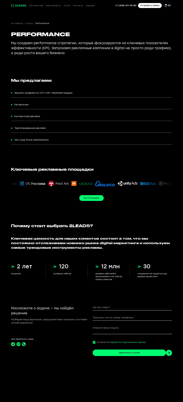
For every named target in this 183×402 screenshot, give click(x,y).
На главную (17, 23)
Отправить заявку (150, 5)
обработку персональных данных (128, 342)
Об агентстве (36, 5)
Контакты (78, 5)
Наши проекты (53, 5)
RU (168, 5)
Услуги (67, 5)
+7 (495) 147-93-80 (125, 5)
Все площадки (91, 198)
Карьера (90, 5)
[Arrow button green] (169, 353)
